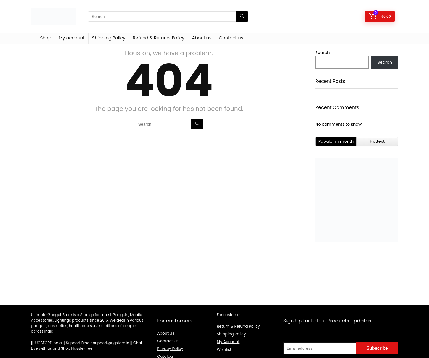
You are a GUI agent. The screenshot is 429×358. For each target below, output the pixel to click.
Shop (45, 38)
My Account (228, 341)
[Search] (242, 16)
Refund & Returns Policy (158, 38)
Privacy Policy (170, 348)
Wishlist (224, 349)
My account (72, 38)
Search (322, 52)
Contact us (231, 38)
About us (201, 38)
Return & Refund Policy (238, 326)
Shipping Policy (109, 38)
